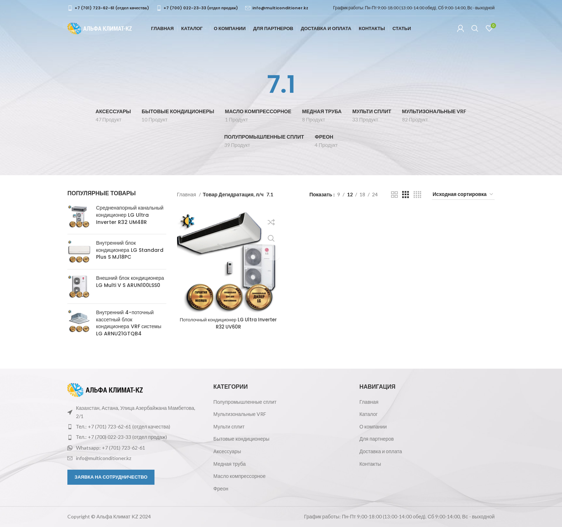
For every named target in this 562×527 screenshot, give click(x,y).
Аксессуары (227, 451)
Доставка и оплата (380, 451)
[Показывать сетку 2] (394, 194)
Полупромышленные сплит (244, 402)
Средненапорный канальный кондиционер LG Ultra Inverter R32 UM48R (129, 215)
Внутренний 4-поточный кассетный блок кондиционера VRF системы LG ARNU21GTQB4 (128, 323)
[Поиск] (475, 32)
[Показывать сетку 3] (405, 194)
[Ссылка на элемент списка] (135, 427)
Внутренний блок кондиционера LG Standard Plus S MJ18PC (129, 250)
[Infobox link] (108, 8)
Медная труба (229, 464)
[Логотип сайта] (99, 32)
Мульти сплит (228, 426)
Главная (187, 194)
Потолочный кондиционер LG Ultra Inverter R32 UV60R (227, 322)
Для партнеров (376, 439)
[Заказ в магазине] (463, 195)
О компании (373, 426)
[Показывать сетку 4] (417, 194)
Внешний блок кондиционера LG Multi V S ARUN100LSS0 (130, 282)
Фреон (220, 488)
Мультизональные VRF (239, 414)
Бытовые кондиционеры (241, 439)
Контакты (370, 464)
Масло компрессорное (239, 476)
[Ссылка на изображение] (105, 389)
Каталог (368, 414)
